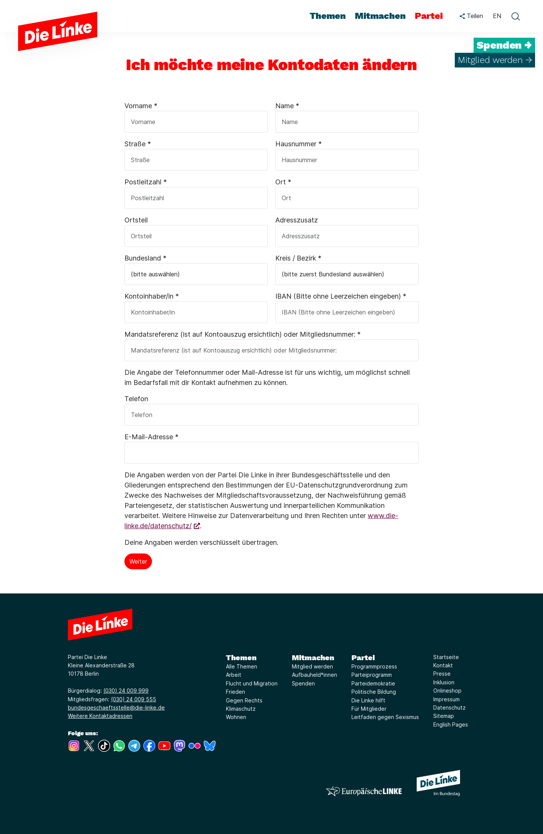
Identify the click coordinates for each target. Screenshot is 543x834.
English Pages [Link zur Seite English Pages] (450, 724)
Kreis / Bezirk (298, 258)
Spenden (303, 683)
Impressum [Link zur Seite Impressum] (446, 699)
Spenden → (504, 45)
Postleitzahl (145, 182)
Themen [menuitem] (328, 16)
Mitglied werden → (495, 60)
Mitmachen (313, 657)
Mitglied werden (312, 666)
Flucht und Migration (252, 683)
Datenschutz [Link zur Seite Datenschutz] (449, 707)
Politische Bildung (373, 691)
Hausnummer (298, 144)
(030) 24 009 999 (126, 690)
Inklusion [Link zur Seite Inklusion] (443, 682)
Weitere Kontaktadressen (100, 716)
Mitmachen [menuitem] (380, 16)
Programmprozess (374, 666)
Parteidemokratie (373, 683)
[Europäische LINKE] (364, 791)
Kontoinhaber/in (151, 296)
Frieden (235, 691)
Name (287, 106)
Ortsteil (136, 220)
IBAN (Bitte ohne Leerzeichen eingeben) (340, 296)
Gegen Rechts (244, 700)
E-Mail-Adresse (151, 437)
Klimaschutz (241, 708)
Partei (363, 657)
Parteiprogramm (371, 674)
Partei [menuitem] (429, 16)
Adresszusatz (296, 220)
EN (497, 16)
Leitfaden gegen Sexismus (385, 717)
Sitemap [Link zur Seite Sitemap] (443, 716)
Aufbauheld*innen (314, 674)
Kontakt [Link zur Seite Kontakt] (443, 665)
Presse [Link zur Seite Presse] (442, 673)
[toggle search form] (515, 16)
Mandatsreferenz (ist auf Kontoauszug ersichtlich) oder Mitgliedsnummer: (242, 334)
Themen (241, 657)
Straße (137, 144)
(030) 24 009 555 (133, 699)
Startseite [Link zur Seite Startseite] (446, 657)
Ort (283, 182)
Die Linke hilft (368, 700)
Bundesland (145, 258)
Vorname (140, 106)
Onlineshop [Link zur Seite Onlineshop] (447, 690)
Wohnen (236, 717)
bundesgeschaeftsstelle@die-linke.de (116, 707)
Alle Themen (241, 666)
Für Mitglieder (369, 708)
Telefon (136, 399)
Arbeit (233, 674)
